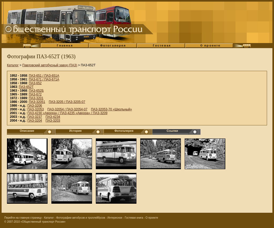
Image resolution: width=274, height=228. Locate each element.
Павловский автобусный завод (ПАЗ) (49, 65)
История (75, 130)
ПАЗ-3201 (36, 98)
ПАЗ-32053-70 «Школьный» (111, 109)
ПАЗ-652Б (36, 90)
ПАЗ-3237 (35, 117)
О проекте (152, 217)
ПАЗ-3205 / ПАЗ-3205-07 (67, 102)
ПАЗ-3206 (35, 105)
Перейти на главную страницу (23, 217)
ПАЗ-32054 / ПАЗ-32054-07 (67, 109)
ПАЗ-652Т (26, 87)
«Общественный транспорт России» (43, 221)
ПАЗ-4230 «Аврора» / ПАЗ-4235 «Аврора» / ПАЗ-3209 (68, 113)
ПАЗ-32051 (37, 102)
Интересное (115, 217)
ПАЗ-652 (35, 83)
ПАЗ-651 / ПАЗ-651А (44, 76)
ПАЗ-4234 (52, 117)
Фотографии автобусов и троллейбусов (80, 217)
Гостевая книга (134, 217)
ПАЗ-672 (35, 94)
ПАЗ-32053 (36, 109)
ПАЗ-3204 (35, 120)
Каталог (13, 65)
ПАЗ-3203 (52, 120)
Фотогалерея (124, 130)
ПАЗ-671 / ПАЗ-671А (44, 79)
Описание (27, 130)
